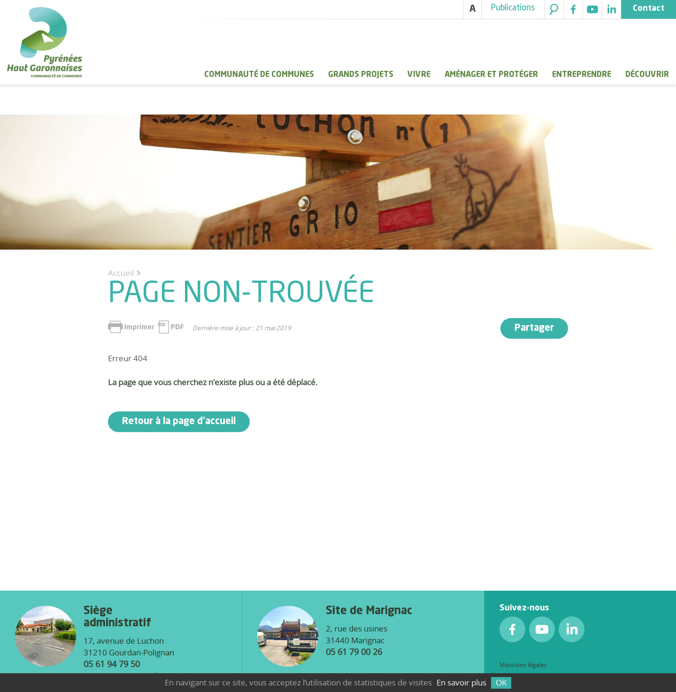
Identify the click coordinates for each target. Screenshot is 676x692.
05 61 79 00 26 (354, 651)
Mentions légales (522, 665)
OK (501, 682)
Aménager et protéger (491, 75)
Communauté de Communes (259, 75)
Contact (648, 9)
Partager (534, 328)
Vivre (418, 75)
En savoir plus (461, 682)
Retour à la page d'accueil (179, 421)
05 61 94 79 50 (112, 663)
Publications (513, 8)
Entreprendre (581, 75)
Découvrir (647, 75)
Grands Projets (360, 75)
